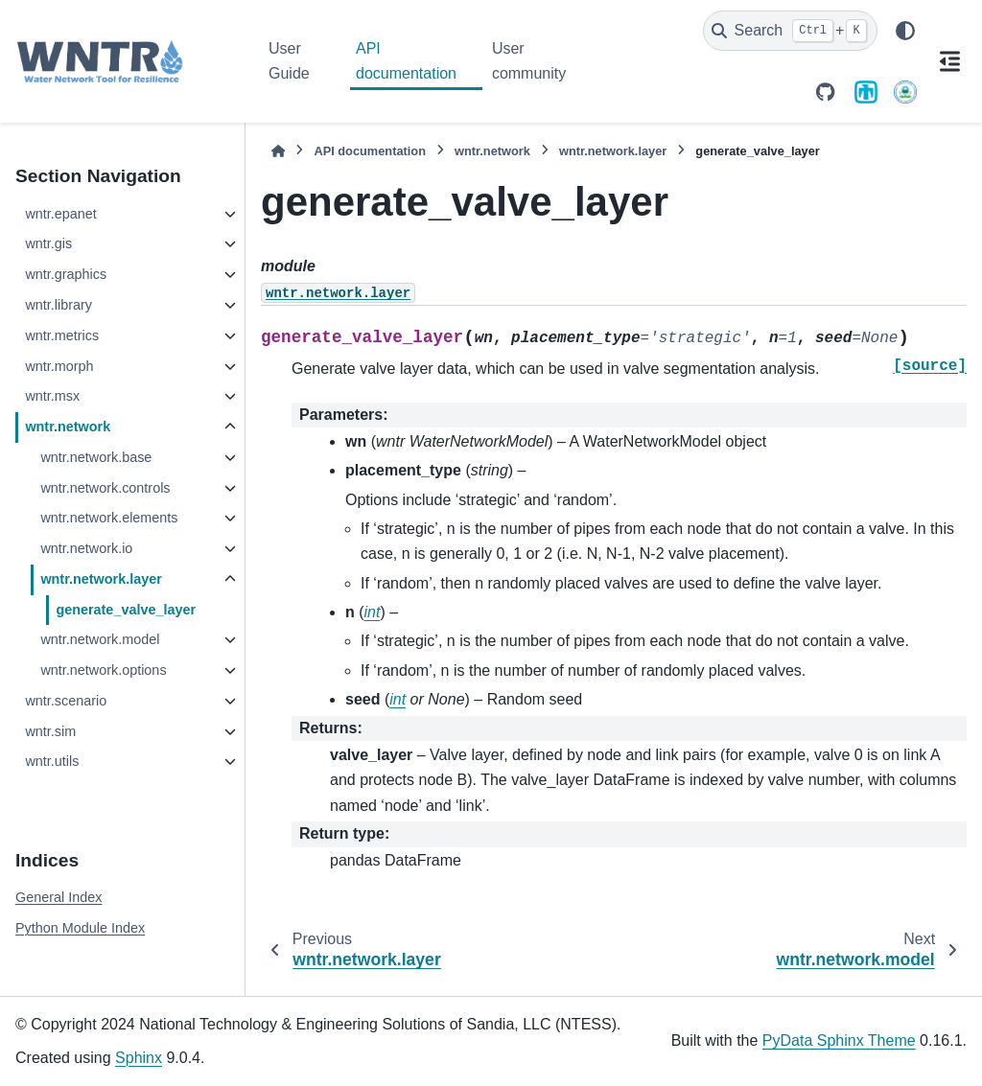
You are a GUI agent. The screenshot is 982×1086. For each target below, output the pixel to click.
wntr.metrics (62, 335)
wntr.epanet (60, 213)
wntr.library (58, 304)
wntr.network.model (99, 639)
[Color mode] (905, 30)
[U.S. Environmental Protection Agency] (905, 92)
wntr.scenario (65, 700)
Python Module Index (80, 928)
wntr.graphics (65, 274)
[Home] (278, 151)
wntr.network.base (96, 457)
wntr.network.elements (108, 517)
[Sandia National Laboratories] (865, 92)
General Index (58, 897)
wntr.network (67, 426)
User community (529, 60)
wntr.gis (48, 243)
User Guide (289, 60)
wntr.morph (59, 366)
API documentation (406, 60)
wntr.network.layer (100, 579)
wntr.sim (50, 731)
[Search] (790, 31)
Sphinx (138, 1058)
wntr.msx (52, 396)
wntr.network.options (103, 670)
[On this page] (949, 61)
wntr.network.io (86, 548)
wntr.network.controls (105, 488)
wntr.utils (52, 761)
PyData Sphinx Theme (839, 1040)
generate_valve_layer (126, 609)
